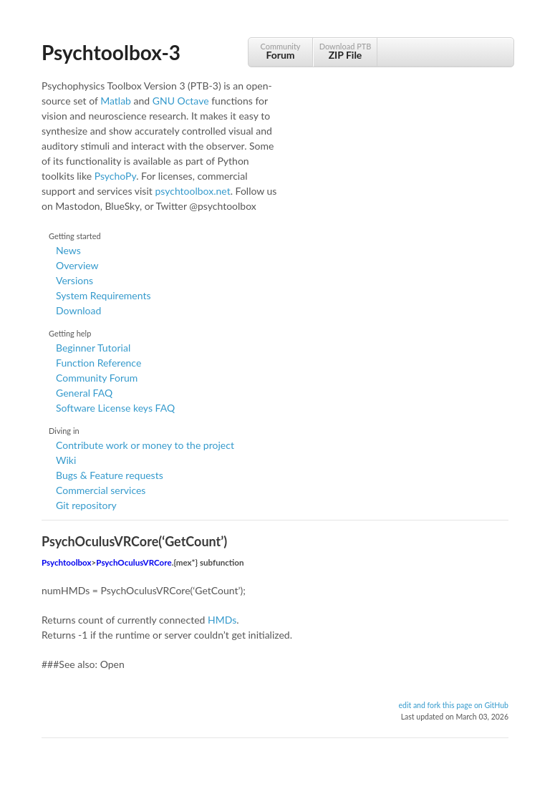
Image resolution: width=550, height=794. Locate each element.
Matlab (115, 101)
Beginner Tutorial (93, 348)
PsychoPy (116, 176)
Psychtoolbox (67, 562)
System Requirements (103, 295)
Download (78, 310)
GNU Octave (181, 101)
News (68, 250)
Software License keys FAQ (115, 408)
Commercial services (100, 490)
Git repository (86, 505)
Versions (74, 280)
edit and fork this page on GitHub (453, 705)
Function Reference (98, 363)
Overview (77, 265)
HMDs (222, 620)
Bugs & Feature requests (109, 475)
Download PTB (345, 51)
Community (280, 51)
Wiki (66, 460)
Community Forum (97, 378)
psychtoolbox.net (192, 191)
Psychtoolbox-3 (111, 52)
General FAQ (84, 393)
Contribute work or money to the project (145, 445)
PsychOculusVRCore (133, 562)
